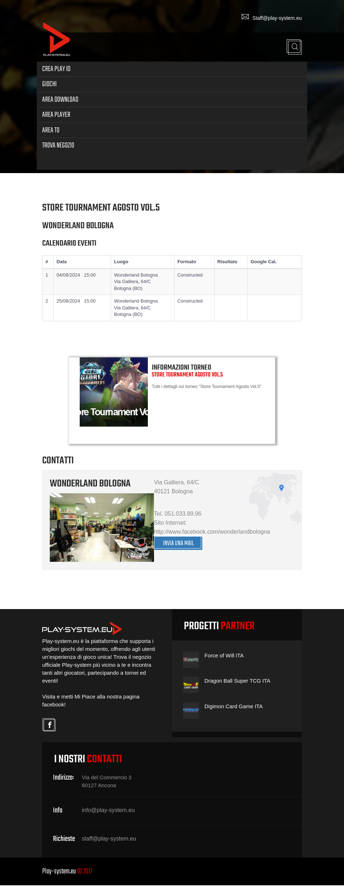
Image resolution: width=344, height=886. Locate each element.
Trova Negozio (58, 144)
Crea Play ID (56, 68)
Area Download (60, 98)
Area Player (56, 113)
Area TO (50, 129)
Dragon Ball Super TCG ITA (237, 681)
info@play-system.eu (109, 811)
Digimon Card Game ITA (233, 707)
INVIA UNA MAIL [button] (179, 543)
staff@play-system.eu (109, 839)
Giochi (49, 83)
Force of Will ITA (224, 656)
